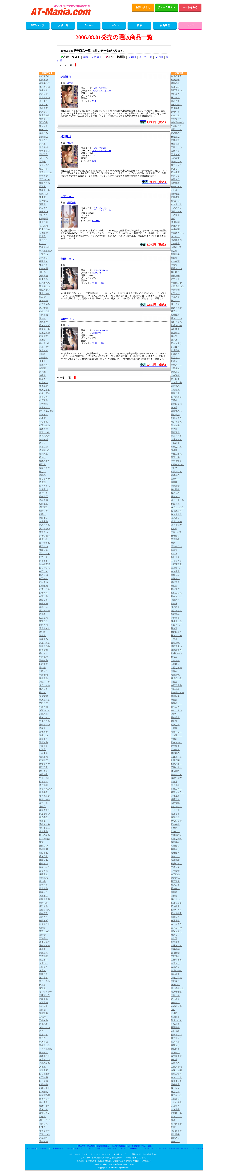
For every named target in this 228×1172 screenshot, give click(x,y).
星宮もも (43, 885)
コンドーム (122, 1148)
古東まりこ (44, 407)
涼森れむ (175, 600)
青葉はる (43, 104)
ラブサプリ (148, 1148)
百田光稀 (175, 1031)
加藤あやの (176, 325)
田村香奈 (43, 664)
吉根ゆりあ (176, 1113)
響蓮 (41, 842)
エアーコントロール (101, 210)
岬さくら (175, 935)
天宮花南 (175, 158)
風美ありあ (44, 329)
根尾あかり (176, 764)
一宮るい (43, 254)
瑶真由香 (43, 831)
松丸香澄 (175, 906)
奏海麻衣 (43, 336)
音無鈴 (42, 318)
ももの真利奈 (45, 1049)
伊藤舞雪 (175, 225)
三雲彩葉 (43, 956)
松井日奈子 (176, 903)
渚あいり (175, 714)
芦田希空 (43, 136)
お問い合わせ (143, 7)
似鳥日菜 (175, 760)
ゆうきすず (44, 1099)
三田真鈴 (175, 956)
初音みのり (176, 789)
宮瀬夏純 (43, 1002)
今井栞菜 (175, 229)
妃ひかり (175, 361)
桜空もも (175, 503)
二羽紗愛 (175, 870)
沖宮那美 (175, 254)
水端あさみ (176, 945)
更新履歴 (165, 25)
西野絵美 (175, 746)
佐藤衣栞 (43, 496)
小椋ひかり (44, 311)
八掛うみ (175, 1063)
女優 (94, 101)
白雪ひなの (44, 589)
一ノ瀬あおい (45, 250)
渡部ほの (43, 1141)
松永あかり (44, 924)
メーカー (89, 25)
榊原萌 (174, 482)
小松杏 (174, 468)
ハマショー (67, 196)
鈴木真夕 (175, 589)
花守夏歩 (175, 796)
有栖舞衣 (175, 183)
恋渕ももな (176, 436)
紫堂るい (43, 532)
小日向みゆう (177, 464)
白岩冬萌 (43, 575)
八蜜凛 (174, 781)
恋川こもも (44, 389)
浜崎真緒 (175, 799)
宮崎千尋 (43, 999)
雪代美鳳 (175, 1084)
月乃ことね (44, 685)
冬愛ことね (176, 667)
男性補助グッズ (135, 1148)
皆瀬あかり (176, 967)
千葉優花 (43, 674)
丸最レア (175, 917)
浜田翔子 (71, 202)
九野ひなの (176, 404)
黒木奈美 (175, 425)
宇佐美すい (44, 286)
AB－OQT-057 (100, 207)
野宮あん (43, 781)
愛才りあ (175, 87)
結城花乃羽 (44, 1095)
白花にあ (43, 596)
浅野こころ (176, 129)
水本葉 (42, 970)
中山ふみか (176, 710)
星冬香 (42, 881)
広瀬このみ (176, 838)
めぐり (42, 1031)
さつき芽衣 (176, 525)
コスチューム (160, 1148)
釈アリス (43, 557)
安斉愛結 (43, 201)
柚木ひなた (44, 1106)
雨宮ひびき (176, 161)
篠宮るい (43, 546)
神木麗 (174, 340)
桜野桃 (42, 464)
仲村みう (175, 707)
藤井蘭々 (175, 853)
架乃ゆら (175, 332)
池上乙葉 (43, 222)
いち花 (42, 243)
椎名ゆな (175, 536)
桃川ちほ (43, 1042)
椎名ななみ (44, 525)
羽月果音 (43, 792)
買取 (150, 1146)
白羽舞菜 (43, 578)
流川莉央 (175, 1134)
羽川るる (43, 279)
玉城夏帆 (175, 642)
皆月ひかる (176, 970)
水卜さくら (176, 924)
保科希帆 (43, 874)
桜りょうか (44, 478)
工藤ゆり (175, 400)
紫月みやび (44, 528)
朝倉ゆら (43, 119)
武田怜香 (175, 617)
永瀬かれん (44, 710)
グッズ (190, 25)
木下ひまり (176, 379)
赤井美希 (175, 108)
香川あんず (44, 325)
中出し (95, 283)
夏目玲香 (43, 742)
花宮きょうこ (177, 792)
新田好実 (43, 774)
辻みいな (43, 689)
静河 (173, 543)
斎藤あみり (176, 475)
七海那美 (43, 756)
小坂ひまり (176, 443)
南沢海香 (175, 974)
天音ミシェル (45, 172)
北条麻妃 (175, 878)
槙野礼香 (43, 903)
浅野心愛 (43, 122)
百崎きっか (44, 1045)
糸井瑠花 (175, 222)
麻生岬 (70, 83)
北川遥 (42, 361)
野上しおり (44, 778)
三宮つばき (176, 532)
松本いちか (176, 910)
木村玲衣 (175, 389)
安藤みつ (43, 211)
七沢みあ (175, 724)
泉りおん (175, 201)
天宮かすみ (44, 179)
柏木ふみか (44, 332)
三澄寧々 (43, 967)
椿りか (174, 657)
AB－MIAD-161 (101, 270)
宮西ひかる (176, 1006)
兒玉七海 (175, 457)
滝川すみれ (176, 610)
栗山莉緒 (175, 414)
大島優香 (175, 243)
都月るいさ (176, 678)
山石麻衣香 (44, 1074)
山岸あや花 (176, 1066)
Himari (174, 828)
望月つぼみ (176, 1020)
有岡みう (175, 179)
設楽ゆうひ (176, 546)
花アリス (43, 803)
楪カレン (175, 1088)
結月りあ (175, 1091)
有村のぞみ (176, 186)
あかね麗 (175, 115)
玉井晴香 (43, 660)
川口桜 (42, 354)
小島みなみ (176, 446)
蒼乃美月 (43, 101)
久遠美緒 (43, 382)
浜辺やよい (44, 813)
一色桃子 (175, 215)
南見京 (42, 984)
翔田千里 (175, 557)
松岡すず (43, 920)
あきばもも (176, 126)
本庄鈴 (174, 892)
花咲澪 (42, 806)
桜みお (42, 471)
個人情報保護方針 (119, 1146)
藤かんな (175, 856)
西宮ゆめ (175, 749)
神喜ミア (43, 397)
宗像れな (43, 1024)
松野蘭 (42, 927)
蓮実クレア (176, 774)
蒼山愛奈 (43, 108)
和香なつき (44, 1131)
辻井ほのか (176, 653)
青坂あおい (44, 97)
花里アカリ (44, 810)
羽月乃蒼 (175, 810)
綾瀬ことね (44, 183)
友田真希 (175, 689)
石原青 (42, 236)
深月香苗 (43, 977)
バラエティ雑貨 (197, 1148)
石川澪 (174, 190)
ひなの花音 (44, 838)
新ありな (175, 176)
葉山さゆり (176, 806)
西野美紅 (43, 771)
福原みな (175, 849)
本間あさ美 (44, 899)
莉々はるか (176, 1123)
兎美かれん (44, 283)
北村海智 (175, 375)
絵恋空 (42, 297)
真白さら (43, 917)
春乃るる (175, 813)
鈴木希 (42, 614)
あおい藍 (43, 94)
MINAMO (175, 984)
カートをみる (190, 7)
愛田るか (43, 79)
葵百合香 (175, 101)
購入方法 (81, 1146)
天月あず (175, 154)
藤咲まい (43, 863)
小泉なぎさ (44, 393)
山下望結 (43, 1081)
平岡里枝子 (176, 835)
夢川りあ (43, 1109)
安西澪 (42, 204)
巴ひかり (175, 682)
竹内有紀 (175, 614)
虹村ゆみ (175, 753)
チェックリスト (166, 7)
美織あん (43, 952)
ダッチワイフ (43, 1148)
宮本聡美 (43, 1013)
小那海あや (176, 283)
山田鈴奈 (43, 1084)
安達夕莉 (175, 140)
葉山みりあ (44, 824)
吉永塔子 (175, 1109)
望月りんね (44, 981)
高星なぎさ (44, 642)
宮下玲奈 (175, 999)
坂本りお (43, 446)
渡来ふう (175, 1141)
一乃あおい (176, 208)
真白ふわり (176, 899)
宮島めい (175, 1002)
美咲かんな (176, 931)
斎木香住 (43, 429)
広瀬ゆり (175, 846)
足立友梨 (175, 144)
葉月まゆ (175, 785)
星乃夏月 (175, 881)
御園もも (43, 974)
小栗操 (174, 265)
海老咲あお (176, 240)
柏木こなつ (176, 318)
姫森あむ (43, 846)
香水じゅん (176, 322)
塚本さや (43, 678)
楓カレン (175, 300)
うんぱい (175, 236)
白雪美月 (43, 593)
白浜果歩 (43, 582)
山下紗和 (43, 1077)
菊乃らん (175, 357)
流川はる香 (176, 1131)
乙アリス (175, 279)
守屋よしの (44, 1059)
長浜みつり (176, 703)
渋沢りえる (44, 553)
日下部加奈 (176, 397)
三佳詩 (42, 1017)
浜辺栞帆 (175, 803)
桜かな (42, 457)
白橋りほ (175, 575)
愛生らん (43, 90)
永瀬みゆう (44, 714)
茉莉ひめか (44, 931)
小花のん (175, 297)
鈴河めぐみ (44, 610)
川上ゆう (175, 347)
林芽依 (42, 821)
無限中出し (67, 258)
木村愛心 (175, 386)
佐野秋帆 (43, 503)
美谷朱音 (175, 952)
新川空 (42, 197)
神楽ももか (176, 307)
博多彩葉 (43, 785)
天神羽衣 (43, 154)
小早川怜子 (176, 461)
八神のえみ (44, 1063)
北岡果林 (175, 368)
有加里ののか (177, 122)
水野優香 (175, 942)
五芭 (173, 218)
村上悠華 (175, 1017)
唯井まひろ (176, 621)
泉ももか (43, 240)
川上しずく (44, 347)
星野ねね (43, 878)
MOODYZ (96, 273)
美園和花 (175, 949)
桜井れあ (43, 454)
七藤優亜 (43, 753)
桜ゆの (42, 475)
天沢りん (43, 158)
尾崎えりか (176, 268)
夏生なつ (43, 735)
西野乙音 (43, 767)
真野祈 (42, 935)
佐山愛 (174, 528)
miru (173, 1009)
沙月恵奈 (175, 518)
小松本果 (43, 421)
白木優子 (175, 571)
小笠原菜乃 (44, 304)
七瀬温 (42, 749)
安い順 (159, 57)
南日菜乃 (175, 981)
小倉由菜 (175, 261)
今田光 (42, 272)
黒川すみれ (176, 421)
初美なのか (44, 799)
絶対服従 (66, 76)
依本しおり (176, 1116)
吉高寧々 (175, 1106)
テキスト (96, 57)
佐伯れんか (44, 436)
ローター (69, 1148)
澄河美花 (43, 625)
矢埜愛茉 (43, 1070)
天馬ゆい (175, 664)
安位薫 (174, 1059)
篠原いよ (43, 539)
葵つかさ (175, 97)
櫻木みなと (44, 461)
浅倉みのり (44, 115)
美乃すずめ (176, 992)
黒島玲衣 (175, 432)
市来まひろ (176, 204)
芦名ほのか (176, 133)
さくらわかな (177, 507)
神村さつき (44, 343)
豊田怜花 (43, 703)
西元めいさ (176, 756)
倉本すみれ (176, 411)
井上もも (43, 265)
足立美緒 (43, 147)
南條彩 (174, 739)
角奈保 (174, 603)
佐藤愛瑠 (43, 500)
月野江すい (176, 646)
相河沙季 (175, 79)
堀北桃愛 (43, 888)
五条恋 (174, 450)
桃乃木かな (176, 1038)
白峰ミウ (175, 578)
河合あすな (176, 343)
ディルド (78, 1148)
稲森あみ (43, 261)
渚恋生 (42, 728)
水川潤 (174, 938)
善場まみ (43, 639)
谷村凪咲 (43, 657)
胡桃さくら (176, 418)
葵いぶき (175, 94)
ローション (111, 1148)
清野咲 (42, 632)
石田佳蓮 (175, 193)
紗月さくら (44, 486)
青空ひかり (176, 104)
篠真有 (174, 550)
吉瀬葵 (42, 368)
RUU (173, 1127)
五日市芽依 (176, 211)
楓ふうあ (175, 304)
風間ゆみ (175, 315)
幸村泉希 (43, 1102)
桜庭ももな (44, 468)
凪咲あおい (44, 724)
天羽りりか (176, 147)
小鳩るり (43, 414)
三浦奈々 (43, 938)
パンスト (184, 1148)
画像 (85, 57)
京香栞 (42, 375)
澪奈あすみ (44, 945)
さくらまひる (177, 500)
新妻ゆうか (44, 764)
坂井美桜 (43, 439)
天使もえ (175, 151)
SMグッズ (101, 1148)
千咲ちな (43, 671)
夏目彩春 (175, 717)
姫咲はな (175, 831)
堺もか (42, 443)
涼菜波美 (43, 617)
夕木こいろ (176, 1077)
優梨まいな (176, 1081)
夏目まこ (43, 739)
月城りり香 (44, 682)
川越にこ (175, 354)
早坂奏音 (43, 817)
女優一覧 (63, 25)
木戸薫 (42, 372)
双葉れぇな (44, 867)
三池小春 (175, 920)
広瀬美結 (175, 842)
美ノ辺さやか (45, 992)
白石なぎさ (176, 560)
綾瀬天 (42, 186)
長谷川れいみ (45, 789)
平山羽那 (43, 849)
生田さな (43, 215)
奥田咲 (174, 258)
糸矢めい (43, 258)
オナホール (31, 1148)
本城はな (43, 892)
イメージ (96, 220)
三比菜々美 (44, 995)
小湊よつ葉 (176, 471)
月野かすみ (176, 650)
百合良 (42, 1116)
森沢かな (175, 1045)
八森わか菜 (176, 1070)
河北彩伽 (175, 350)
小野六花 (175, 293)
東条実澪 (43, 696)
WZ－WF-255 (100, 88)
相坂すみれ (44, 76)
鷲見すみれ (44, 628)
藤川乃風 (43, 856)
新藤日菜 (43, 600)
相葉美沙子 (44, 83)
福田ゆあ (43, 853)
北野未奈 (175, 372)
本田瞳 (174, 895)
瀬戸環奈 (175, 607)
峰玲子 (42, 988)
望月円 (42, 1038)
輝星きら (43, 379)
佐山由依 (43, 518)
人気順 (132, 57)
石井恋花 (43, 225)
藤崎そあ (43, 860)
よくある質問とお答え (137, 1146)
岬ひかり (43, 960)
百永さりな (176, 1034)
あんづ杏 (43, 208)
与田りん (43, 1123)
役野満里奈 (176, 1056)
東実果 (42, 144)
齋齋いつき (44, 432)
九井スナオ (176, 439)
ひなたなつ (176, 821)
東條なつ (175, 671)
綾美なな (43, 193)
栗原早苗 (43, 386)
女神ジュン (44, 1027)
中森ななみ (44, 721)
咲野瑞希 (175, 486)
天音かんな (44, 165)
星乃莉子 (175, 885)
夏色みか (43, 731)
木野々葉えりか (46, 411)
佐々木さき (176, 514)
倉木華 (174, 407)
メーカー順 (145, 57)
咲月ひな (43, 493)
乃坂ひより (176, 767)
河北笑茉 (43, 350)
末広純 (174, 585)
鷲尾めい (175, 1138)
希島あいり (176, 364)
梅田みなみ (44, 290)
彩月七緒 (43, 489)
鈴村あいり (176, 596)
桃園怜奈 (175, 1027)
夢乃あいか (176, 1095)
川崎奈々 (43, 357)
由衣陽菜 (43, 1091)
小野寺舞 (175, 290)
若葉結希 (43, 1138)
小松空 (42, 418)
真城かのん (44, 910)
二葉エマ (175, 867)
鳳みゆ (174, 250)
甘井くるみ (44, 151)
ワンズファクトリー (101, 90)
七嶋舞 (174, 728)
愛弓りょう (176, 165)
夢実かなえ (44, 1113)
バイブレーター (57, 1148)
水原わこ (43, 963)
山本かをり (44, 1088)
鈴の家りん (176, 593)
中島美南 (43, 707)
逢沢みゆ (175, 83)
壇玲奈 (42, 667)
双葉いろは (176, 863)
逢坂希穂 (43, 300)
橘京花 (174, 628)
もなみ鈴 (175, 1024)
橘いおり (43, 653)
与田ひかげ (44, 1120)
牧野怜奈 (43, 906)
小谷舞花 (43, 404)
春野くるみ (44, 828)
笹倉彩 (42, 482)
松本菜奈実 (176, 913)
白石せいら (44, 568)
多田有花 (175, 625)
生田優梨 (43, 218)
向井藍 (174, 1013)
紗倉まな (175, 496)
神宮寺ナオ (176, 582)
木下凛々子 (176, 382)
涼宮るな (43, 621)
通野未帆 (175, 674)
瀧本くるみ (44, 646)
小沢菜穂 (43, 315)
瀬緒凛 (42, 635)
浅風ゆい (43, 111)
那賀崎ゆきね (177, 692)
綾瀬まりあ (44, 190)
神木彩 (174, 336)
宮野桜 (42, 1009)
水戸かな (175, 963)
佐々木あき (176, 511)
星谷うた (43, 870)
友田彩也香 (176, 685)
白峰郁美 (43, 585)
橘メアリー (176, 635)
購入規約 (91, 1146)
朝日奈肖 (43, 126)
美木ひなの (176, 927)
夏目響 (174, 721)
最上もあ (43, 1034)
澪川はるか (44, 942)
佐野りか (43, 511)
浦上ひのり (44, 293)
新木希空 (175, 172)
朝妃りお (43, 129)
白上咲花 (175, 568)
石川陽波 (43, 233)
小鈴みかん (176, 454)
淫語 (102, 283)
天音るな (43, 176)
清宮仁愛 (175, 393)
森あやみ (175, 1042)
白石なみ (43, 571)
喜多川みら (44, 364)
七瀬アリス (176, 731)
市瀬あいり (44, 247)
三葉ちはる (176, 960)
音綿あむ (43, 322)
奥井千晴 (43, 307)
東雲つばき (44, 536)
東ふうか (43, 140)
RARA (42, 1127)
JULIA (174, 553)
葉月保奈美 (44, 796)
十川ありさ (44, 699)
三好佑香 (43, 1020)
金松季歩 (175, 329)
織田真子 (175, 275)
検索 (139, 25)
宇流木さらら (177, 233)
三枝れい (175, 478)
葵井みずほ (44, 87)
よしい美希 (176, 1102)
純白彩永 (43, 913)
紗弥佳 (42, 514)
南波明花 (43, 760)
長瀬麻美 (175, 696)
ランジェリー (173, 1148)
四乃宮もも (44, 543)
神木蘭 (42, 340)
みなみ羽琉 (176, 977)
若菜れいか (44, 1134)
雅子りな (175, 311)
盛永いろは (44, 717)
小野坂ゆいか (177, 286)
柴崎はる (43, 550)
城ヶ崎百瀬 (44, 564)
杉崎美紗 (43, 603)
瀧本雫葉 (43, 650)
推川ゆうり (176, 272)
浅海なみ (43, 133)
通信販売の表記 (103, 1146)
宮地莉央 (43, 1006)
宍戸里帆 (175, 539)
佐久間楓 (175, 489)
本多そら (43, 895)
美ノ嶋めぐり (177, 988)
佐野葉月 (43, 507)
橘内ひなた (176, 632)
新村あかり (176, 742)
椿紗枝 (42, 692)
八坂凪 (42, 1066)
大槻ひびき (176, 247)
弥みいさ (43, 168)
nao (68, 265)
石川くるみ (44, 229)
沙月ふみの (176, 521)
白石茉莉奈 (176, 564)
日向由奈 (175, 824)
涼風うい (43, 607)
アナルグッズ (89, 1148)
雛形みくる (44, 835)
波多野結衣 (176, 778)
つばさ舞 (175, 660)
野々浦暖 (175, 771)
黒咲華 (174, 429)
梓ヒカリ (175, 136)
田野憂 (174, 639)
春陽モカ (175, 817)
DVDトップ (37, 25)
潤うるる (43, 560)
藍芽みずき (176, 76)
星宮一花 (175, 888)
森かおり (43, 1052)
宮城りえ (175, 995)
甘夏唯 (42, 161)
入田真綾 (43, 275)
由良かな (175, 1099)
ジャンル (114, 25)
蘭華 (173, 1120)
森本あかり (44, 1056)
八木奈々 (175, 1052)
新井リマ (175, 168)
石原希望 (175, 197)
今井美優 (43, 268)
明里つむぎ (176, 119)
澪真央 (42, 949)
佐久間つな (44, 450)
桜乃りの (175, 493)
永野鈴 (174, 699)
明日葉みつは (177, 90)
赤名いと (175, 111)
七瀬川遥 (43, 746)
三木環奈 (43, 521)
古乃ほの (175, 874)
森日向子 (175, 1049)
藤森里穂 (175, 860)
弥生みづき (176, 1074)
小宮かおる (44, 425)
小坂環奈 (43, 400)
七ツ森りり (176, 735)
